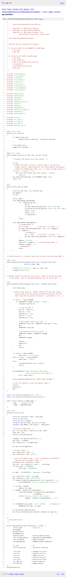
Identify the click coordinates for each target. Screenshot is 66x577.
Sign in (62, 3)
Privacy (16, 574)
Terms (22, 574)
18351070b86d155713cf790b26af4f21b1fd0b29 (21, 12)
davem (26, 9)
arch (45, 12)
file (40, 19)
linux (4, 9)
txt (58, 574)
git (21, 9)
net (32, 9)
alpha (51, 12)
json (62, 574)
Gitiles (11, 574)
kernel (15, 9)
